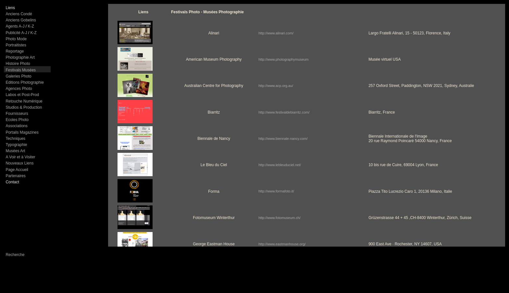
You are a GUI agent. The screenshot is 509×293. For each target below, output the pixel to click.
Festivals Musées (21, 70)
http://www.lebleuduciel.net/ (279, 165)
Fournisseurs (17, 113)
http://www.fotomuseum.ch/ (279, 218)
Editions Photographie (24, 82)
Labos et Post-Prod (22, 94)
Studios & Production (24, 107)
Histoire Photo (18, 63)
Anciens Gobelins (21, 20)
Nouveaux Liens (19, 163)
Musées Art (15, 151)
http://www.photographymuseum (283, 59)
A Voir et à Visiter (20, 157)
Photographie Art (20, 57)
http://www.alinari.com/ (275, 33)
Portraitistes (16, 45)
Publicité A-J (16, 33)
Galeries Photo (18, 76)
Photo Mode (16, 39)
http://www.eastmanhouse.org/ (281, 244)
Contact (12, 182)
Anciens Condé (19, 14)
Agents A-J (15, 26)
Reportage (15, 51)
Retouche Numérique (24, 101)
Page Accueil (17, 169)
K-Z (31, 26)
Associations (16, 126)
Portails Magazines (22, 132)
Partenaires (15, 176)
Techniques (15, 138)
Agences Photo (19, 88)
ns (13, 8)
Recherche (15, 254)
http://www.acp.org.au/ (275, 86)
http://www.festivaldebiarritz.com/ (283, 112)
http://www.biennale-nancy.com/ (283, 138)
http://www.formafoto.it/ (276, 191)
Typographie (16, 144)
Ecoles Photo (17, 119)
